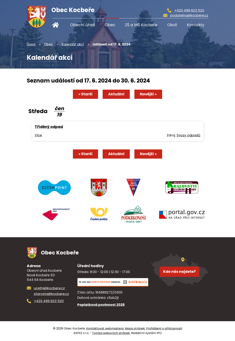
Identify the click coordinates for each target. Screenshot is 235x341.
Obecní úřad (82, 24)
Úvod (58, 25)
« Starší (85, 94)
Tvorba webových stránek (111, 334)
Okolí (172, 24)
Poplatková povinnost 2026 (101, 305)
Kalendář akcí (73, 44)
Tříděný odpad (49, 126)
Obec (110, 24)
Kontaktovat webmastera (105, 329)
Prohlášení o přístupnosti (164, 329)
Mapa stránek (135, 329)
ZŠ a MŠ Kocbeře (141, 24)
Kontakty (195, 24)
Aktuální (116, 94)
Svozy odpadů (188, 135)
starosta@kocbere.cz (51, 294)
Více (38, 135)
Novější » (148, 94)
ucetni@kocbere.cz (49, 289)
